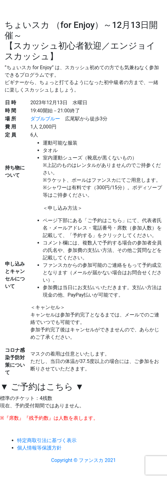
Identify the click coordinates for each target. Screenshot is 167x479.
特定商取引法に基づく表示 (47, 440)
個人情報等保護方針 (39, 448)
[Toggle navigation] (13, 44)
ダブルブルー (45, 119)
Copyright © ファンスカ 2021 (83, 460)
